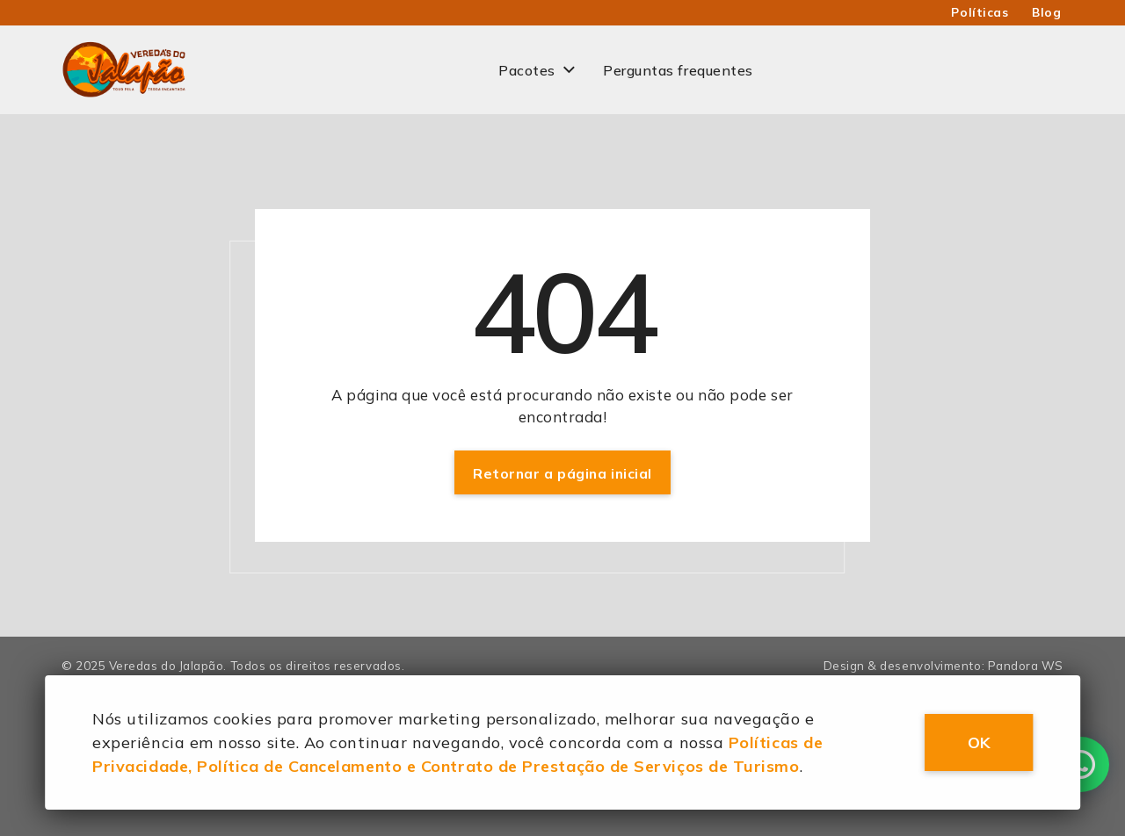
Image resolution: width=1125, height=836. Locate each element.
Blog (1046, 12)
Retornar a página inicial (562, 473)
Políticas (979, 12)
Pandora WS (1025, 666)
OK (979, 742)
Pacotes (526, 70)
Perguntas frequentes (678, 70)
